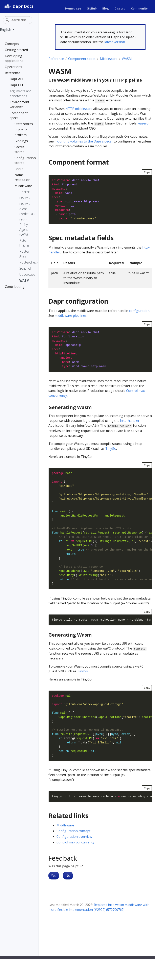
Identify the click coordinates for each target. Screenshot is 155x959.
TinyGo (110, 448)
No (68, 875)
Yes (53, 875)
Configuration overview (74, 836)
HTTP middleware (78, 108)
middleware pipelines (71, 315)
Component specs (81, 58)
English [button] (6, 29)
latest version (114, 42)
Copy (147, 172)
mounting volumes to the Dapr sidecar (83, 141)
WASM (127, 58)
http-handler (129, 420)
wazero (143, 123)
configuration (139, 310)
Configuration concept (73, 831)
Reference (56, 58)
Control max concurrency (75, 842)
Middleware (108, 58)
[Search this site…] (17, 20)
